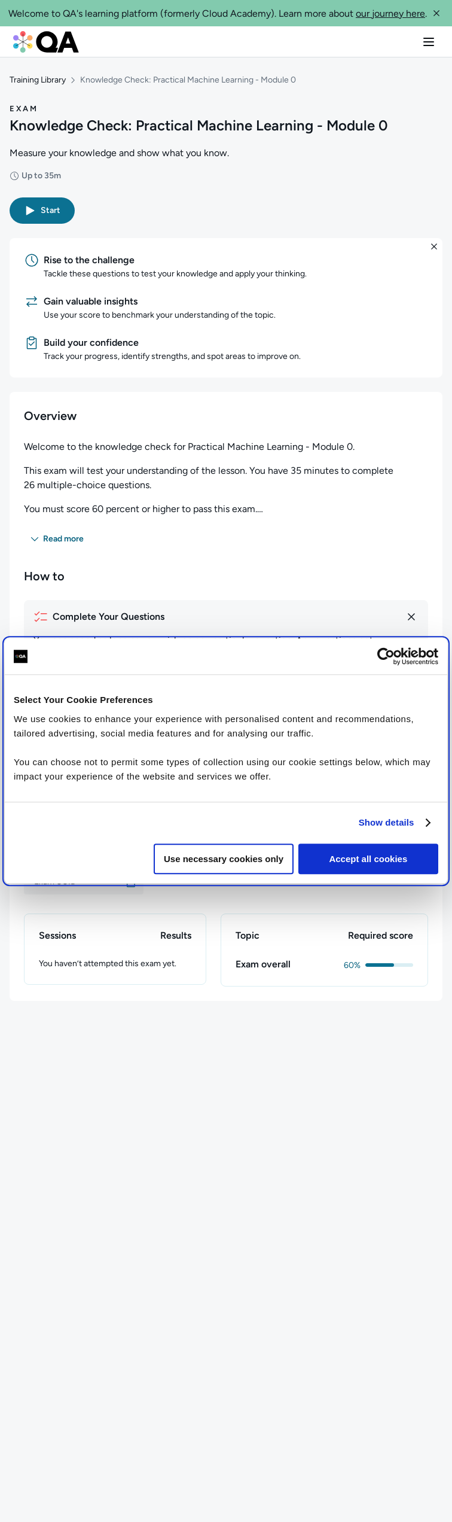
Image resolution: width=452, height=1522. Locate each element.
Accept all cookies (368, 859)
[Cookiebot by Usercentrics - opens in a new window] (386, 656)
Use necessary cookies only (223, 859)
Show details (386, 822)
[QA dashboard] (46, 41)
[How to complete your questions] (226, 617)
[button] (436, 13)
